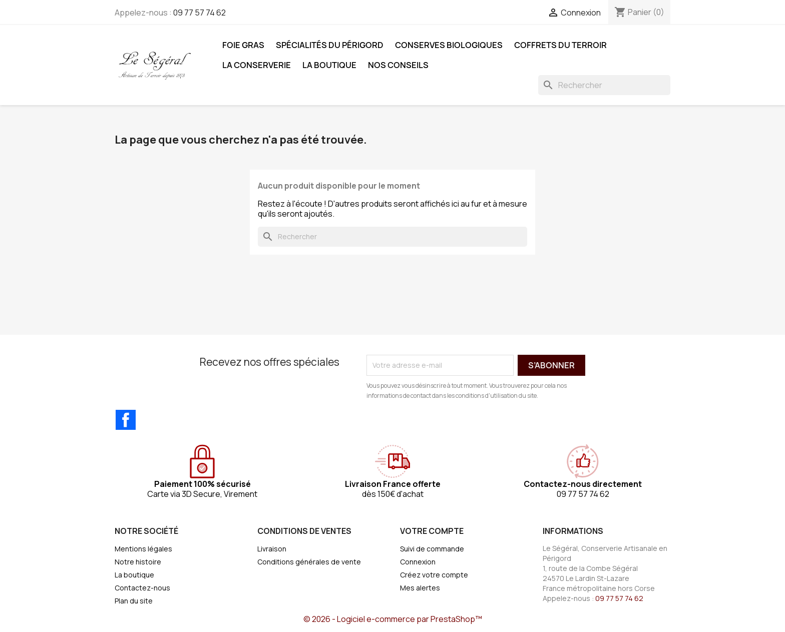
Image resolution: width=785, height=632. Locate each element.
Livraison (271, 548)
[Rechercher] (604, 85)
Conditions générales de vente (309, 561)
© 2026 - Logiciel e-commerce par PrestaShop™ (392, 618)
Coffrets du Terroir (560, 45)
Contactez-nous (142, 587)
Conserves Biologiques (449, 45)
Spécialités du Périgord (329, 45)
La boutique (329, 65)
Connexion (418, 561)
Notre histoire (138, 561)
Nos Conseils (398, 65)
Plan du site (134, 600)
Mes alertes (420, 587)
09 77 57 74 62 (199, 12)
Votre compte (432, 530)
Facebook (126, 420)
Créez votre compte (434, 574)
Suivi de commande (432, 548)
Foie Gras (243, 45)
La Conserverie (256, 65)
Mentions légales (143, 548)
